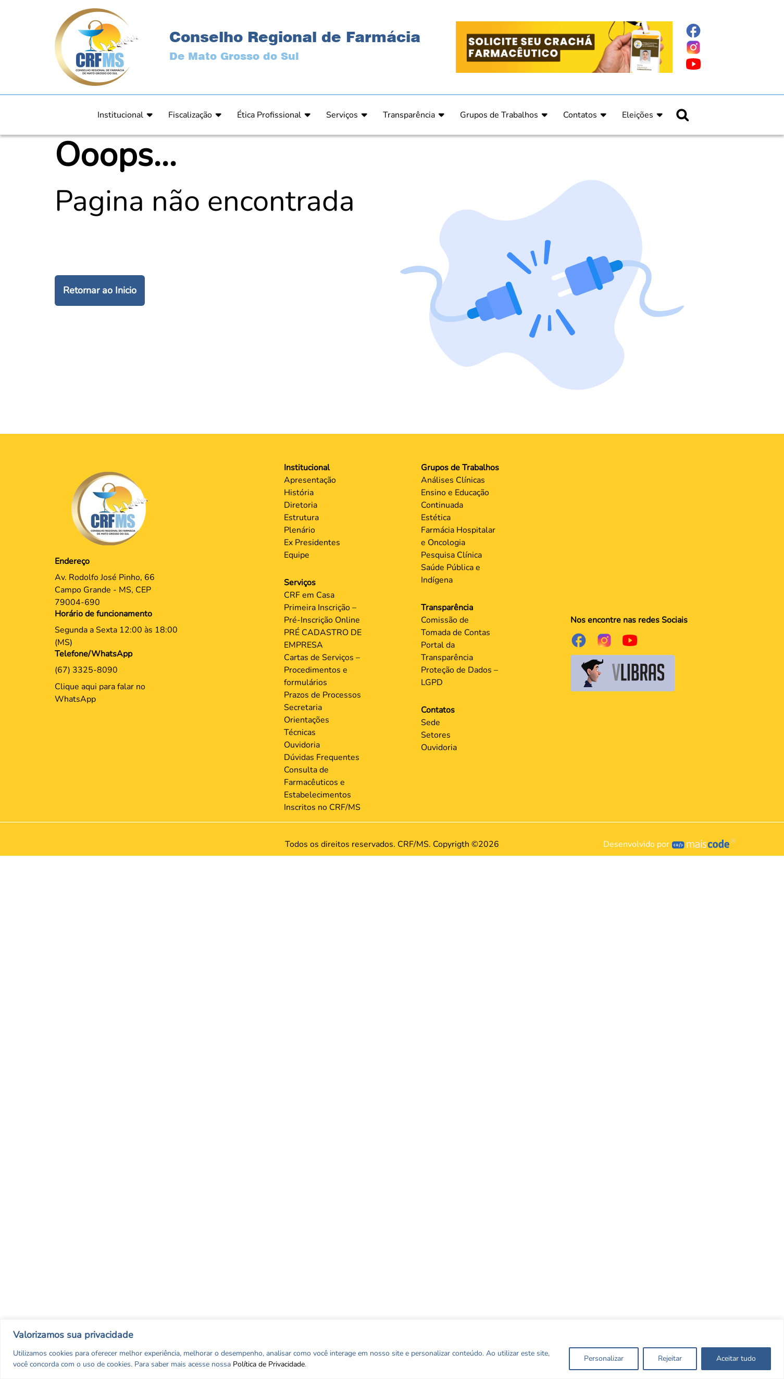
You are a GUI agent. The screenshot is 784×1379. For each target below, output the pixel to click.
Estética (436, 517)
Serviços (342, 115)
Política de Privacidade (269, 1364)
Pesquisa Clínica (451, 555)
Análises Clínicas (453, 480)
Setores (436, 735)
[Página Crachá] (564, 46)
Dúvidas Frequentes (321, 757)
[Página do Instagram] (707, 47)
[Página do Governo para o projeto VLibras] (622, 672)
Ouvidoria (302, 745)
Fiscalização (190, 115)
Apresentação (310, 480)
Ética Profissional (269, 115)
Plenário (299, 530)
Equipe (296, 555)
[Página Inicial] (97, 46)
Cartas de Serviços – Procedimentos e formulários (322, 670)
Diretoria (300, 505)
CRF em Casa (309, 595)
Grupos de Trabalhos (499, 115)
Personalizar (604, 1358)
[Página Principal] (112, 508)
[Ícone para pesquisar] (682, 115)
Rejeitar (670, 1358)
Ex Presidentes (312, 542)
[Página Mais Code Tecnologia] (704, 844)
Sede (430, 722)
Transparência (409, 115)
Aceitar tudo (736, 1358)
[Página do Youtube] (707, 64)
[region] (392, 1349)
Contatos (580, 115)
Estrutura (301, 517)
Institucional (120, 115)
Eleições (637, 115)
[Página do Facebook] (707, 30)
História (299, 492)
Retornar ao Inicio (99, 290)
